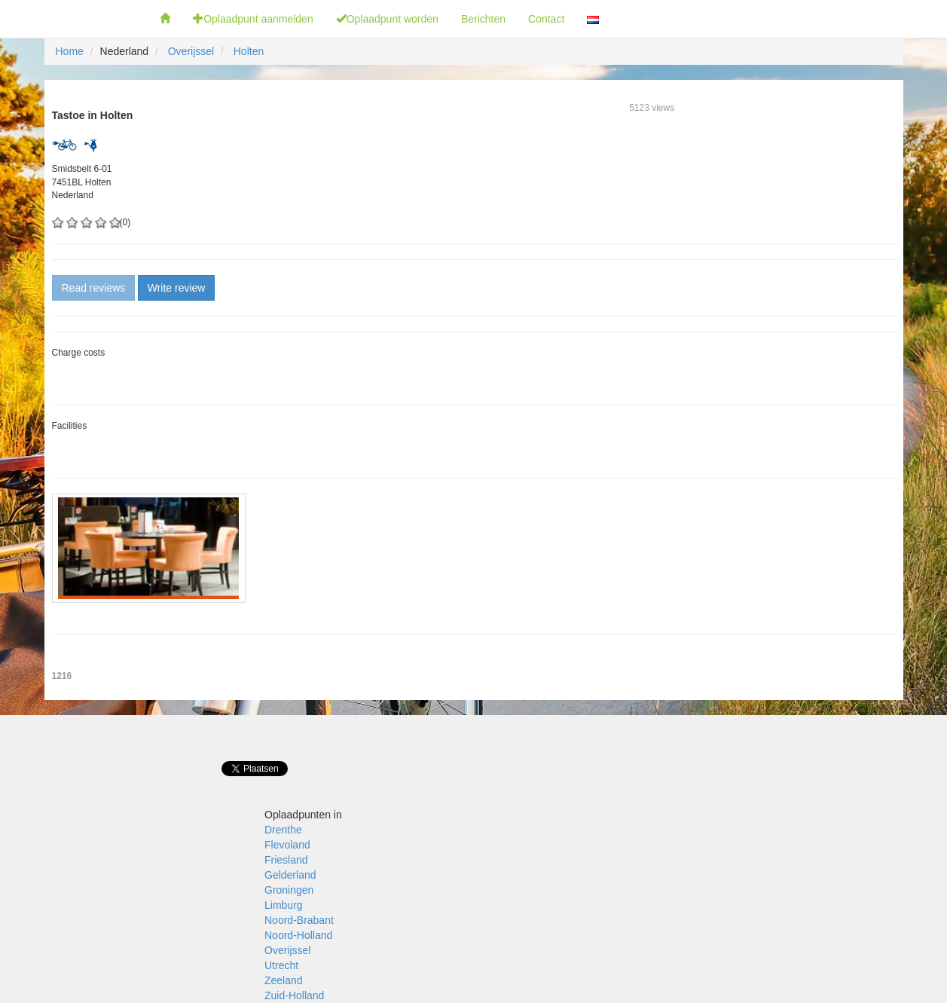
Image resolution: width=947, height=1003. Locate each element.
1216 (62, 676)
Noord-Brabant (299, 920)
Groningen (288, 890)
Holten (249, 51)
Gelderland (290, 875)
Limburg (283, 905)
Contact (546, 19)
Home (70, 51)
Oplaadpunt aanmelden (253, 19)
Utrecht (281, 965)
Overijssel (191, 51)
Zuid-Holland (294, 995)
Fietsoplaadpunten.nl (74, 18)
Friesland (286, 860)
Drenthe (283, 830)
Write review (177, 288)
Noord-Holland (298, 935)
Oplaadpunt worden (387, 19)
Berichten (483, 19)
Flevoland (287, 845)
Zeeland (283, 980)
